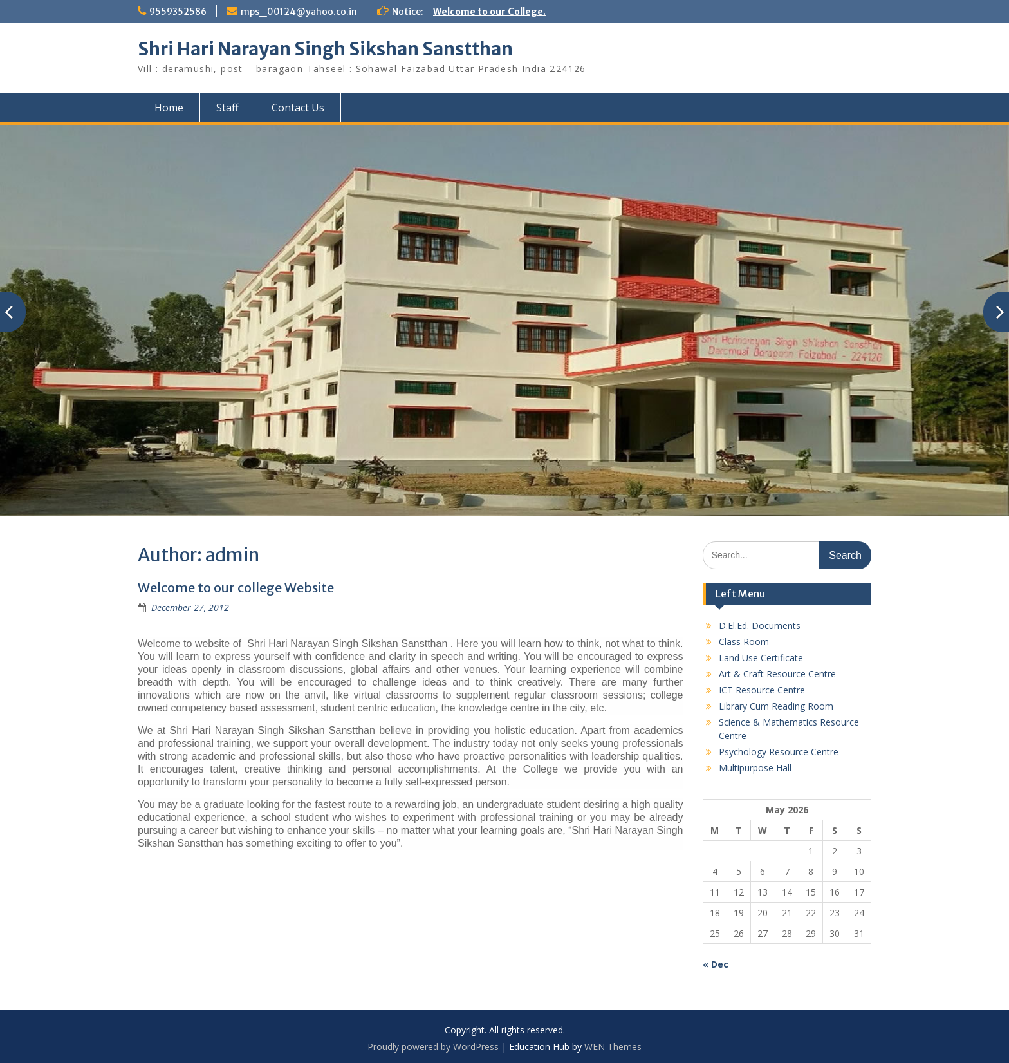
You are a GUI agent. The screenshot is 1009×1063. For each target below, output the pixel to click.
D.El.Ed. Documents (760, 625)
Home (168, 107)
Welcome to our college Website (236, 587)
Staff (227, 107)
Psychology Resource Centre (778, 752)
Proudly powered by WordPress (433, 1046)
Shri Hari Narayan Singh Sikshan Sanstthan (325, 49)
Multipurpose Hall (755, 768)
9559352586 (178, 11)
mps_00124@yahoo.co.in (299, 11)
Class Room (744, 641)
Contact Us (298, 107)
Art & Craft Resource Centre (777, 674)
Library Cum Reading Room (776, 706)
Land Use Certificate (761, 658)
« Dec (715, 964)
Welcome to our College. (489, 11)
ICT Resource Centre (762, 690)
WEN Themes (613, 1046)
